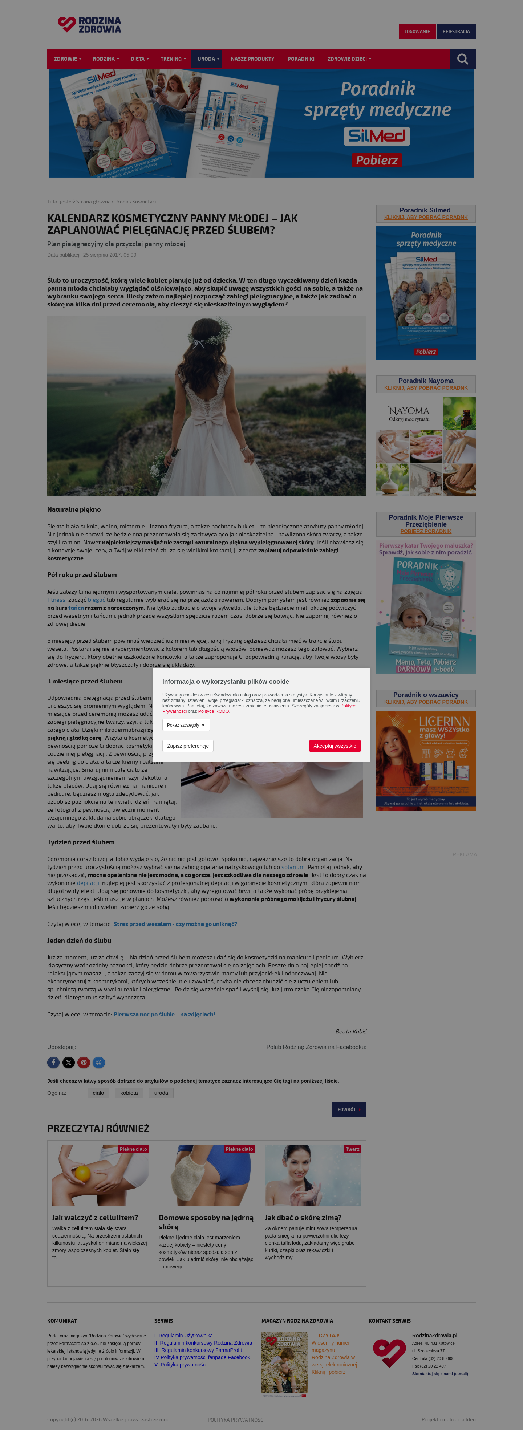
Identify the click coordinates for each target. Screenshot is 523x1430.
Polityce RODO (213, 711)
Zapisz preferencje (188, 746)
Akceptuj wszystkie (335, 746)
